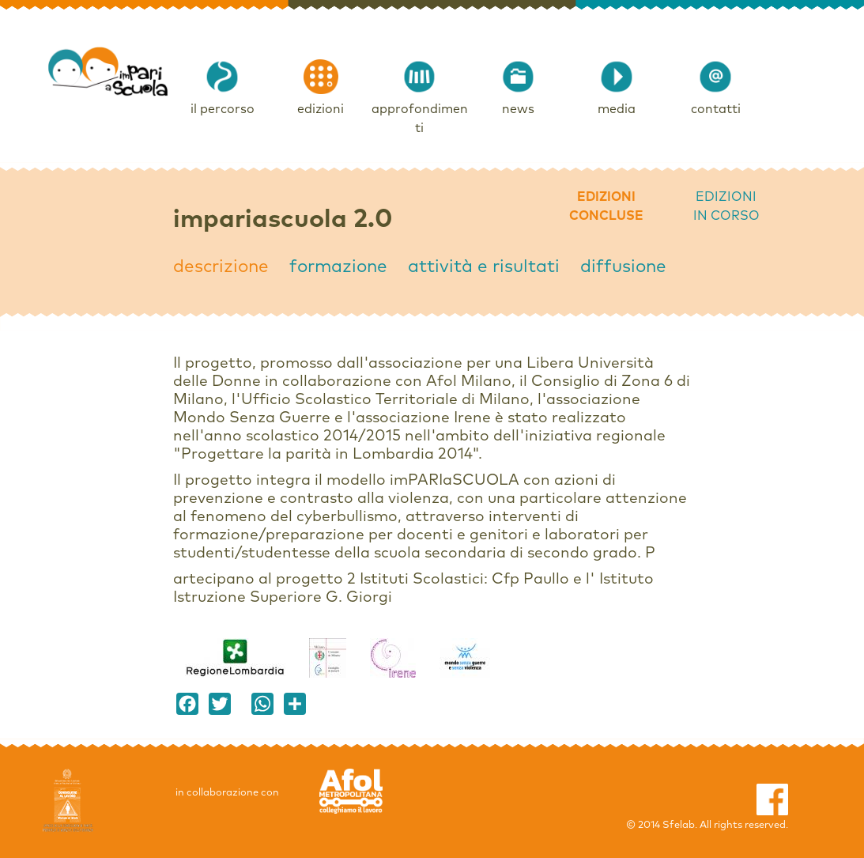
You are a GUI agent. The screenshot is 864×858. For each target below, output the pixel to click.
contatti (716, 109)
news (518, 109)
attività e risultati (484, 267)
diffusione (623, 267)
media (617, 109)
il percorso (223, 109)
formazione (338, 267)
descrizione (221, 267)
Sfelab (678, 825)
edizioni (320, 109)
